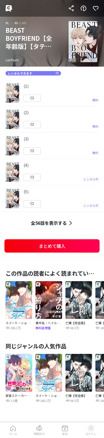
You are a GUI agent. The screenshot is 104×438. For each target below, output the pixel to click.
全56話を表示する (52, 223)
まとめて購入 (52, 246)
